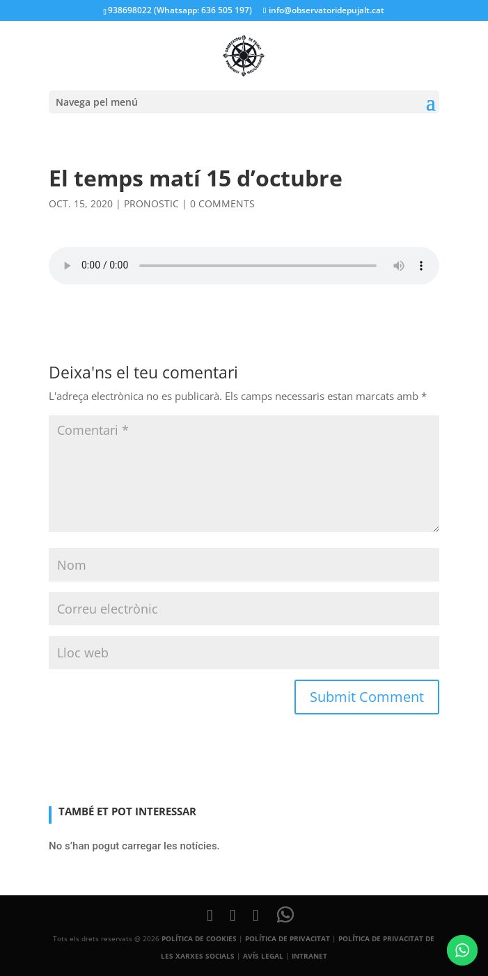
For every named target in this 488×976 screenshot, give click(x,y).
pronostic (151, 203)
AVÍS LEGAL (263, 956)
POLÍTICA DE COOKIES (199, 938)
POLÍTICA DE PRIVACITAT (287, 938)
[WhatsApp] (285, 914)
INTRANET (309, 956)
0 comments (222, 203)
